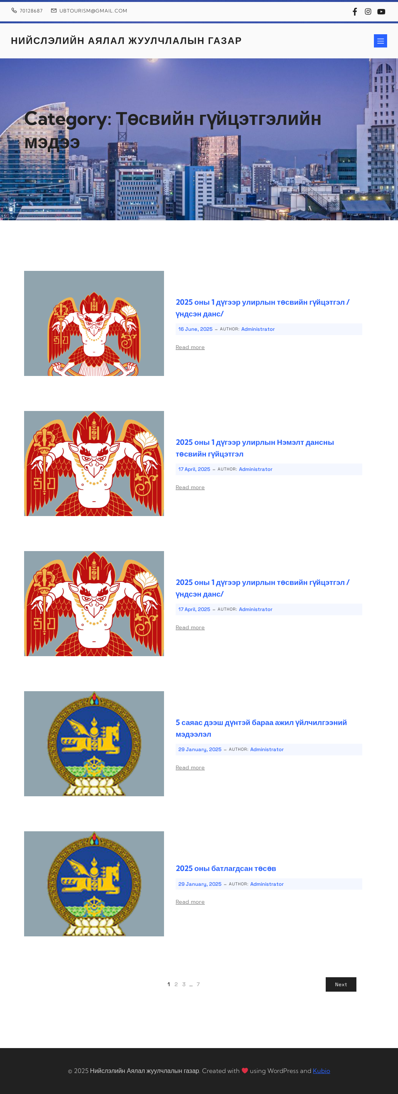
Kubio (321, 1071)
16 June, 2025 (195, 329)
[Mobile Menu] (380, 40)
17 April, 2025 (194, 469)
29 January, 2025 (200, 749)
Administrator (258, 329)
